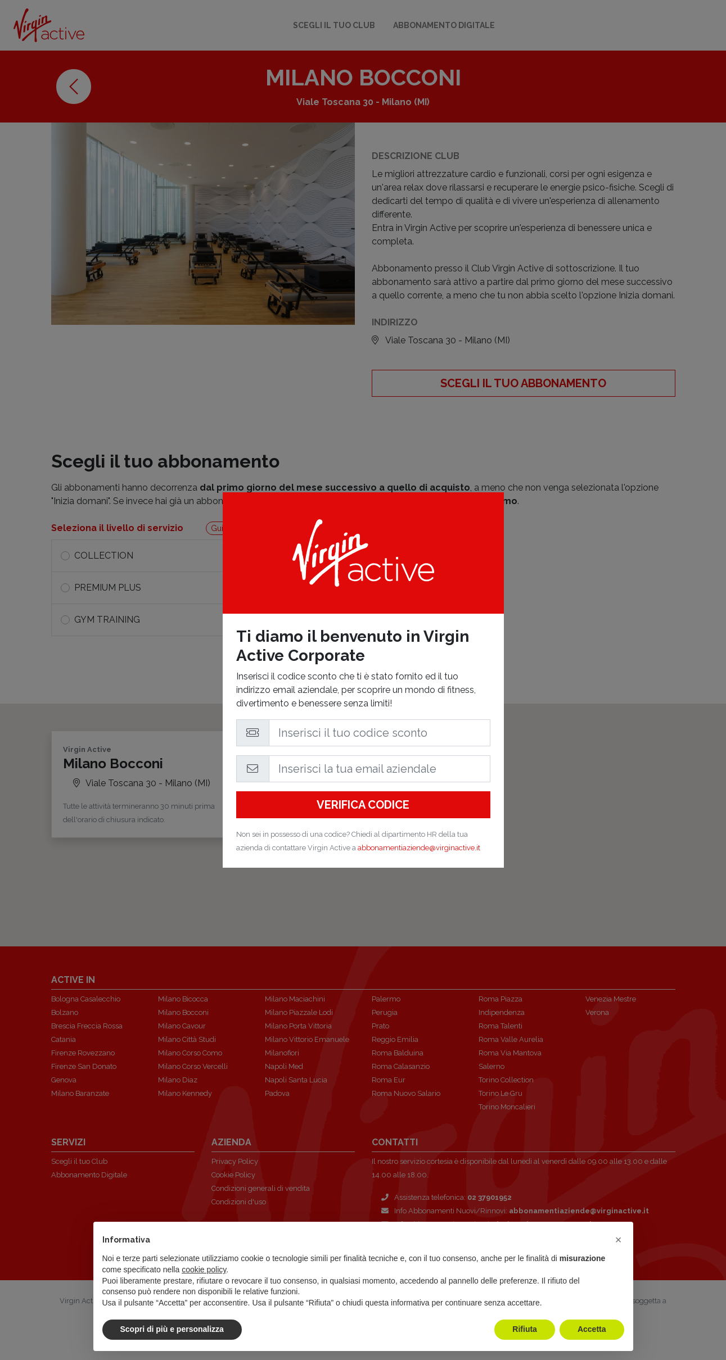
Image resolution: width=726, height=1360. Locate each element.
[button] (619, 1240)
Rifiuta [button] (524, 1329)
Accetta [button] (592, 1329)
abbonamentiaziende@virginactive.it (419, 848)
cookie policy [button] (204, 1269)
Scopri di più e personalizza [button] (172, 1329)
